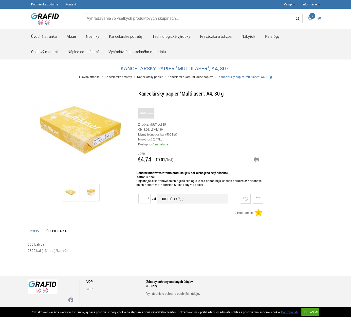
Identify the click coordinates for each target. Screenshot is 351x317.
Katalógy (272, 36)
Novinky (92, 36)
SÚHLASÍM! (310, 312)
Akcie (71, 36)
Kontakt (70, 4)
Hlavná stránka (89, 77)
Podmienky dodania (44, 4)
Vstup (288, 4)
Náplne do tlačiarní (83, 51)
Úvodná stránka (44, 36)
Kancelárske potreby (126, 36)
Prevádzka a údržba (216, 36)
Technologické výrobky (171, 36)
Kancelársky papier (150, 77)
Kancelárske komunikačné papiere (190, 77)
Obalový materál (44, 51)
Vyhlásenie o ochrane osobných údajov (173, 293)
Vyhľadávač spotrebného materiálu (137, 51)
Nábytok (248, 36)
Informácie (309, 4)
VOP (89, 289)
